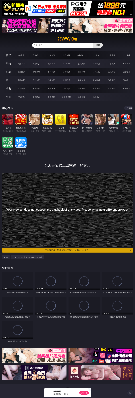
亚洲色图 (36, 80)
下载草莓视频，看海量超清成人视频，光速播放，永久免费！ (88, 250)
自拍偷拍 (36, 63)
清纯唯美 (96, 80)
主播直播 (111, 63)
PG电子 (21, 55)
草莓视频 (51, 96)
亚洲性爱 (21, 72)
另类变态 (126, 72)
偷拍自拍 (36, 72)
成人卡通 (51, 72)
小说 (8, 88)
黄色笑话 (111, 88)
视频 (8, 63)
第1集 (6, 257)
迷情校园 (81, 88)
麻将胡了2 (81, 55)
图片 (8, 80)
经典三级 (96, 72)
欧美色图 (51, 80)
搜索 (98, 45)
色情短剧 (96, 96)
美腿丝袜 (81, 80)
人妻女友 (51, 88)
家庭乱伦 (36, 88)
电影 (8, 71)
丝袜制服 (96, 63)
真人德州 (36, 55)
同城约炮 (21, 96)
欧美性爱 (66, 72)
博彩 (8, 55)
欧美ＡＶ (51, 63)
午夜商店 (36, 96)
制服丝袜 (81, 72)
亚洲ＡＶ (21, 63)
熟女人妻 (81, 63)
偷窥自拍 (21, 80)
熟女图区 (111, 80)
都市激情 (21, 88)
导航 (8, 96)
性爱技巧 (126, 88)
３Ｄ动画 (66, 63)
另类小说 (96, 88)
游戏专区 (66, 55)
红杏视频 (81, 96)
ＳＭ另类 (126, 63)
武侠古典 (66, 88)
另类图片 (126, 80)
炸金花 (96, 55)
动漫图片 (66, 80)
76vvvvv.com (67, 39)
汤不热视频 (66, 96)
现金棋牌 (111, 55)
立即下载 (84, 393)
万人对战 (51, 55)
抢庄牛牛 (126, 55)
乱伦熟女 (111, 72)
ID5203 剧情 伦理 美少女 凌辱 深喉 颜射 (27, 257)
